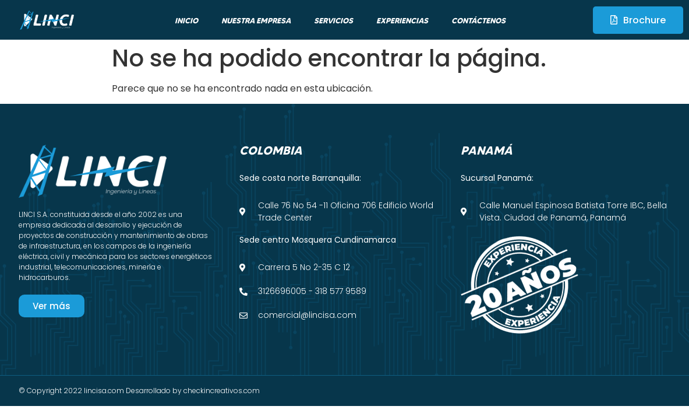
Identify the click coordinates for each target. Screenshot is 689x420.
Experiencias (402, 20)
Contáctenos (478, 20)
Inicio (186, 20)
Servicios (333, 20)
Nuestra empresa (256, 20)
